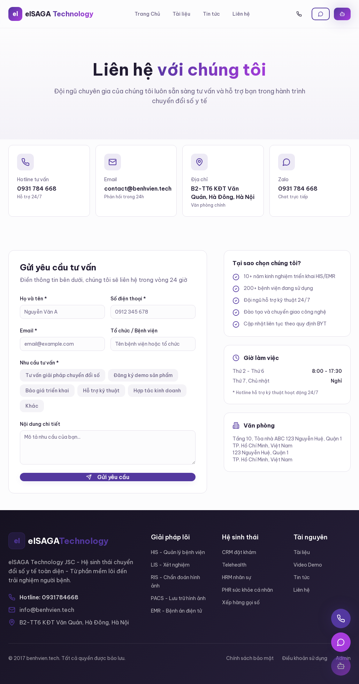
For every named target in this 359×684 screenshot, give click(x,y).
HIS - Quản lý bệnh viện (178, 552)
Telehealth (234, 565)
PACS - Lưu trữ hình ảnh (178, 598)
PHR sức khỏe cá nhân (247, 590)
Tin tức (211, 14)
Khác (31, 406)
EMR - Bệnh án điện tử (176, 611)
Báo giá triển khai (47, 390)
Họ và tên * (33, 298)
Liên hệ (241, 14)
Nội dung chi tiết (40, 424)
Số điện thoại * (128, 298)
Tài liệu (181, 14)
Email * (28, 331)
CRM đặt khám (239, 552)
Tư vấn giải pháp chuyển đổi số (62, 375)
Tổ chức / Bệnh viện (134, 331)
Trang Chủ (147, 14)
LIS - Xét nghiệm (170, 565)
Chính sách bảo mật (250, 658)
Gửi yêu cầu (107, 477)
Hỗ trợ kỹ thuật (101, 390)
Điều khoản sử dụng (304, 658)
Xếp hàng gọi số (241, 602)
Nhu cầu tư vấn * (39, 363)
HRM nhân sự (236, 577)
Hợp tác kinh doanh (157, 390)
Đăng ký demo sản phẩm (143, 375)
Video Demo (307, 565)
